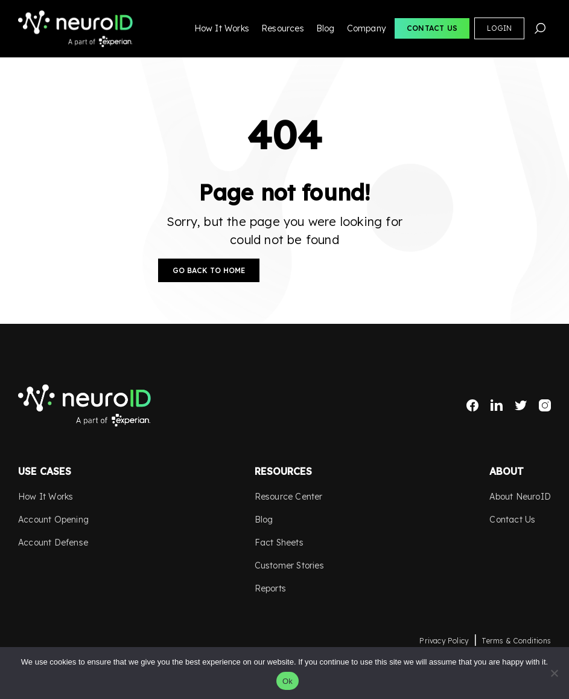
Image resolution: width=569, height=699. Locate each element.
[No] (554, 673)
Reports (270, 588)
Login (499, 28)
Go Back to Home (209, 270)
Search (540, 28)
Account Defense (53, 542)
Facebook (472, 405)
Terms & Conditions (516, 640)
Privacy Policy (444, 640)
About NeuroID (520, 496)
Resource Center (289, 496)
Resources (282, 28)
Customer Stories (289, 565)
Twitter (521, 405)
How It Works (221, 28)
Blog (325, 28)
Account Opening (53, 519)
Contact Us (432, 28)
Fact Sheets (279, 542)
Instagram (545, 405)
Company (366, 28)
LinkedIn (497, 405)
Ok (287, 681)
